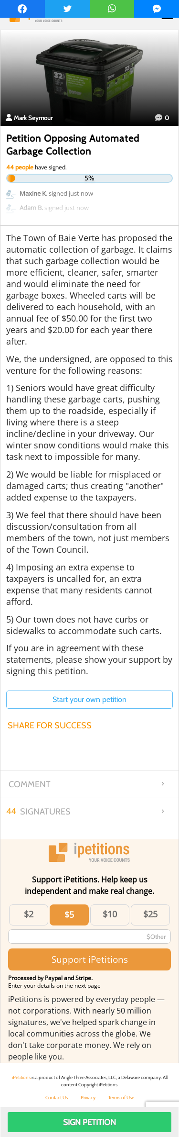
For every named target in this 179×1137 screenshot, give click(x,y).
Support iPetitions (90, 959)
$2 (28, 914)
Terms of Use (121, 1097)
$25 (150, 914)
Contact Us (56, 1097)
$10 (110, 914)
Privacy (88, 1097)
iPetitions (21, 1077)
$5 (69, 914)
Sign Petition (89, 1122)
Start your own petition (89, 699)
